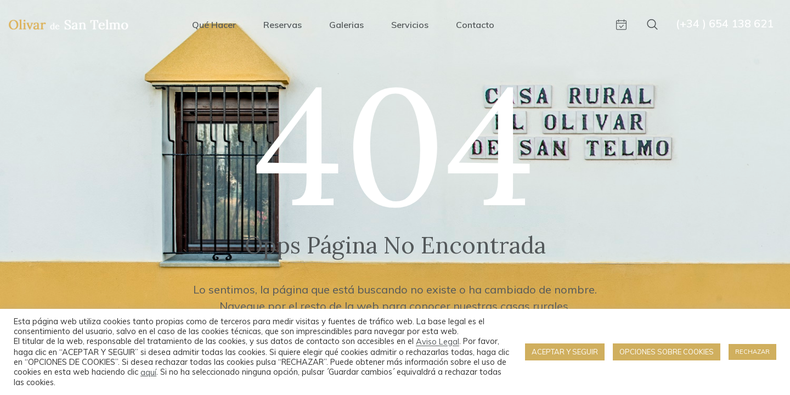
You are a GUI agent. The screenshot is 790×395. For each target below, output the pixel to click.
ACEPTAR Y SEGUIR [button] (565, 351)
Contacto (475, 24)
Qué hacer (214, 24)
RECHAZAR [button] (752, 352)
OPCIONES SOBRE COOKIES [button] (666, 351)
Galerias (346, 24)
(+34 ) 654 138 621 (725, 23)
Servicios (409, 24)
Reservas (282, 24)
